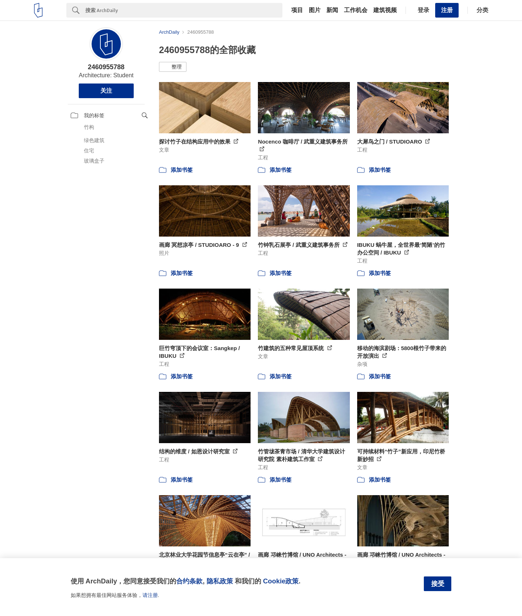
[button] (172, 67)
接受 (437, 583)
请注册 (150, 595)
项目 (297, 10)
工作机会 (355, 10)
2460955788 (106, 67)
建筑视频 (385, 10)
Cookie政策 (281, 581)
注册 (447, 10)
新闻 (332, 10)
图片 (315, 10)
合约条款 (189, 581)
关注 (106, 91)
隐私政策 (220, 581)
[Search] (183, 10)
